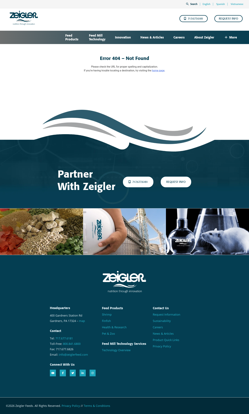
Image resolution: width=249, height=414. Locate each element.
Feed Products (71, 37)
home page (158, 70)
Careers (179, 37)
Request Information (166, 314)
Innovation (123, 37)
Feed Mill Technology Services (124, 344)
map (82, 321)
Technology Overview (116, 350)
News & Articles (152, 37)
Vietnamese (237, 4)
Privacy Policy (162, 346)
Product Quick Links (166, 340)
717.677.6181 (193, 18)
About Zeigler (204, 37)
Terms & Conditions (97, 406)
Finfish (106, 321)
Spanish (220, 4)
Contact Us (161, 308)
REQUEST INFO (228, 18)
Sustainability (162, 321)
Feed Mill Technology (97, 37)
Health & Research (114, 327)
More (231, 37)
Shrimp (107, 314)
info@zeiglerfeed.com (73, 354)
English (206, 4)
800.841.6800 (72, 344)
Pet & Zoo (108, 333)
